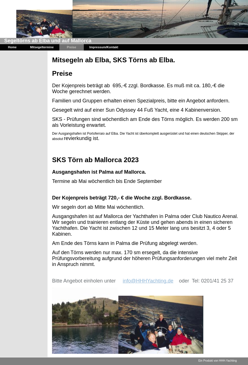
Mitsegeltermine (42, 47)
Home (12, 47)
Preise (71, 47)
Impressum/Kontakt (103, 47)
